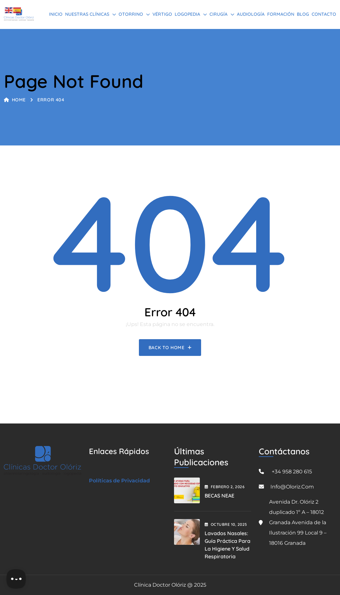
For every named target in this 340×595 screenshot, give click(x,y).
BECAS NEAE (219, 495)
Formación (280, 14)
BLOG (303, 14)
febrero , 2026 (225, 486)
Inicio (56, 14)
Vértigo (162, 14)
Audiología (251, 14)
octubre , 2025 (226, 524)
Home (15, 100)
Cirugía (218, 14)
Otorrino (131, 14)
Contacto (324, 14)
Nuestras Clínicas (87, 14)
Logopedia (187, 14)
